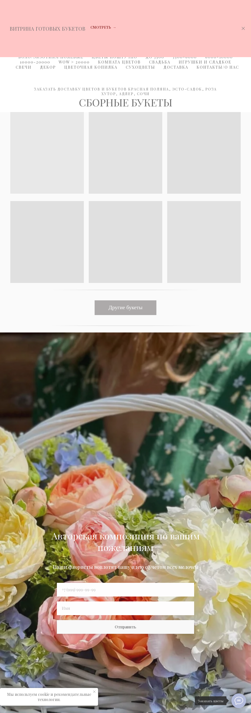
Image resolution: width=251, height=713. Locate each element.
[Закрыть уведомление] (94, 691)
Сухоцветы (140, 67)
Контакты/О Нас (218, 67)
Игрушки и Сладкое (205, 61)
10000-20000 (35, 61)
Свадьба (159, 61)
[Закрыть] (243, 28)
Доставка (175, 67)
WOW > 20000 (74, 61)
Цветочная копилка (90, 67)
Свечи (24, 67)
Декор (48, 67)
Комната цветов (119, 61)
